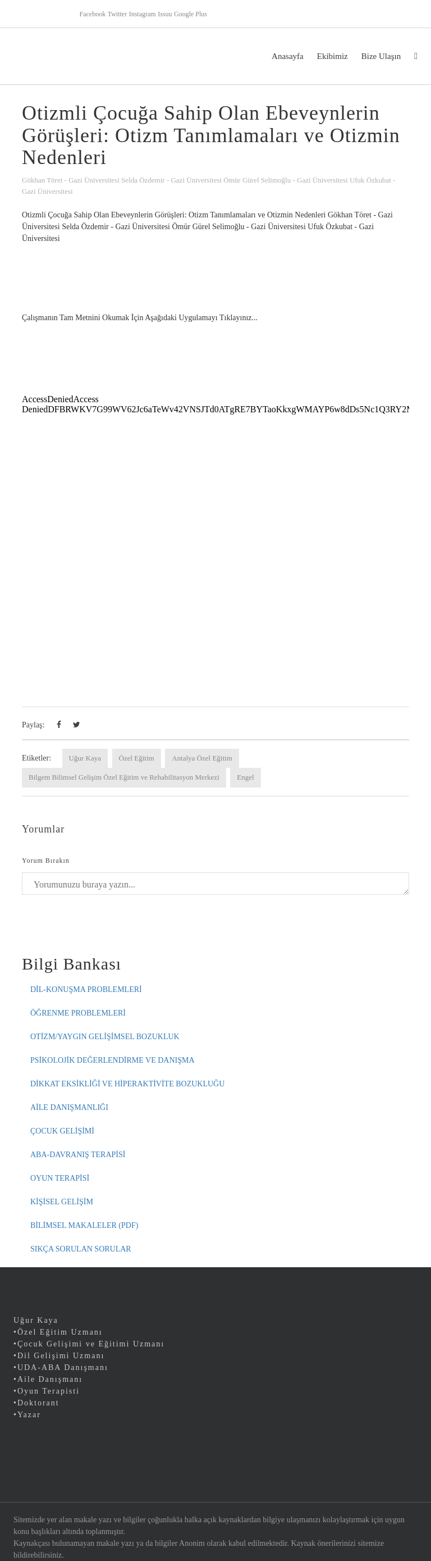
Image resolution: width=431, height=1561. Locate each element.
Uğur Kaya (85, 758)
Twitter (117, 14)
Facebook (93, 14)
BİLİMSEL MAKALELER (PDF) (84, 1225)
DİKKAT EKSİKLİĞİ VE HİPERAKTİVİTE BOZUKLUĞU (127, 1084)
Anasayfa (288, 56)
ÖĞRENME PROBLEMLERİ (78, 1013)
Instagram (142, 14)
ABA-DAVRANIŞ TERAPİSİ (77, 1154)
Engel (245, 777)
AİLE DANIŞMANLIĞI (69, 1107)
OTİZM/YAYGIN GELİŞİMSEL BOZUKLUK (105, 1036)
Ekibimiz (332, 56)
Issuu (165, 14)
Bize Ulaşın (381, 56)
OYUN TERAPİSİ (59, 1178)
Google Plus (190, 14)
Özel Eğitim (136, 758)
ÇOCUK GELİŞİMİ (62, 1131)
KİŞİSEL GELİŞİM (61, 1202)
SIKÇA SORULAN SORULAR (80, 1249)
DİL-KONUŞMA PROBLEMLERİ (86, 989)
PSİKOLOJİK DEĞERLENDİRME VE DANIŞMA (112, 1060)
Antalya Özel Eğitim (202, 758)
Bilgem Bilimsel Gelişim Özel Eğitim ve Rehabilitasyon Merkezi (124, 777)
